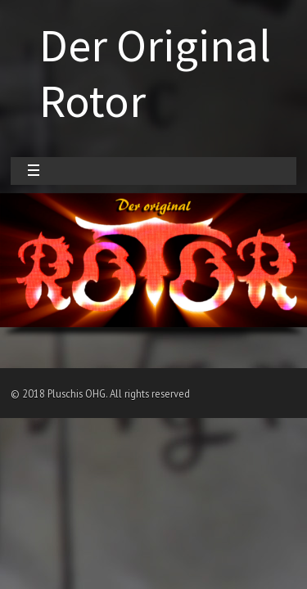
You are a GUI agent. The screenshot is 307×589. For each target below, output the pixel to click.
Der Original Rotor (155, 72)
